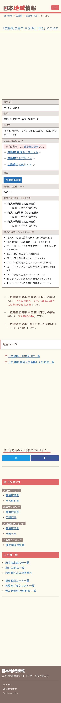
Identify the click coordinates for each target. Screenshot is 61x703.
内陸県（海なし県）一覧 (20, 585)
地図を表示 (13, 179)
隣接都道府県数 (15, 545)
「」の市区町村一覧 (24, 356)
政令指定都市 (31, 146)
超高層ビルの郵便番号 (18, 573)
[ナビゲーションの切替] (55, 7)
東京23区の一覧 (15, 567)
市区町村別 (12, 501)
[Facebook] (45, 458)
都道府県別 (12, 495)
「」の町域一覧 (31, 362)
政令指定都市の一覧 (17, 562)
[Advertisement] (30, 66)
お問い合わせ (10, 689)
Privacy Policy (10, 693)
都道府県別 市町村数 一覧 (20, 591)
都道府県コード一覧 (17, 580)
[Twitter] (16, 458)
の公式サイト (22, 152)
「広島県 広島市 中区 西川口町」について (30, 28)
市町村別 (11, 517)
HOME (7, 684)
